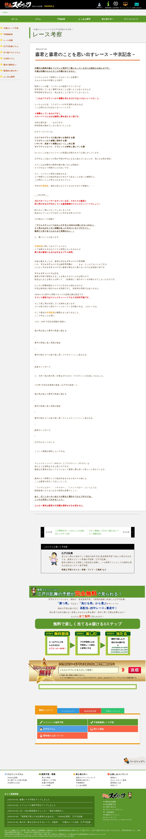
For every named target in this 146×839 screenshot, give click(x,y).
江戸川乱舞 (67, 553)
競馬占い (114, 778)
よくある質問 (84, 19)
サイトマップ (110, 817)
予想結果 (61, 19)
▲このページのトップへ (134, 760)
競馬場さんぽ (115, 783)
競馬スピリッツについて (85, 778)
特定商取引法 (110, 804)
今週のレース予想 (49, 780)
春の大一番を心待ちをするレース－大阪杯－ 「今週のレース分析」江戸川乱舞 (55, 822)
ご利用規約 (109, 812)
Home (5, 12)
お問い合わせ (110, 807)
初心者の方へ (108, 19)
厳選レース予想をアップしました (35, 799)
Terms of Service (63, 836)
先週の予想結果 (48, 783)
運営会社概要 (110, 802)
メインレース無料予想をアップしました (38, 805)
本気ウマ (114, 785)
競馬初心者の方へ (83, 780)
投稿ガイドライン (112, 815)
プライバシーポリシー (114, 809)
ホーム (15, 19)
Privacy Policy (48, 836)
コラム (38, 19)
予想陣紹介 (80, 783)
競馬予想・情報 (48, 774)
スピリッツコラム (15, 774)
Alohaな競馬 (13, 778)
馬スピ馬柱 (46, 778)
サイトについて (131, 19)
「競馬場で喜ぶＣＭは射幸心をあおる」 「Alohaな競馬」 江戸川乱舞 (51, 816)
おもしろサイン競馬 (118, 780)
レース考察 (46, 785)
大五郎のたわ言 (14, 783)
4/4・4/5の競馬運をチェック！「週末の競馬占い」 (43, 811)
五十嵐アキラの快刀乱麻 (17, 780)
